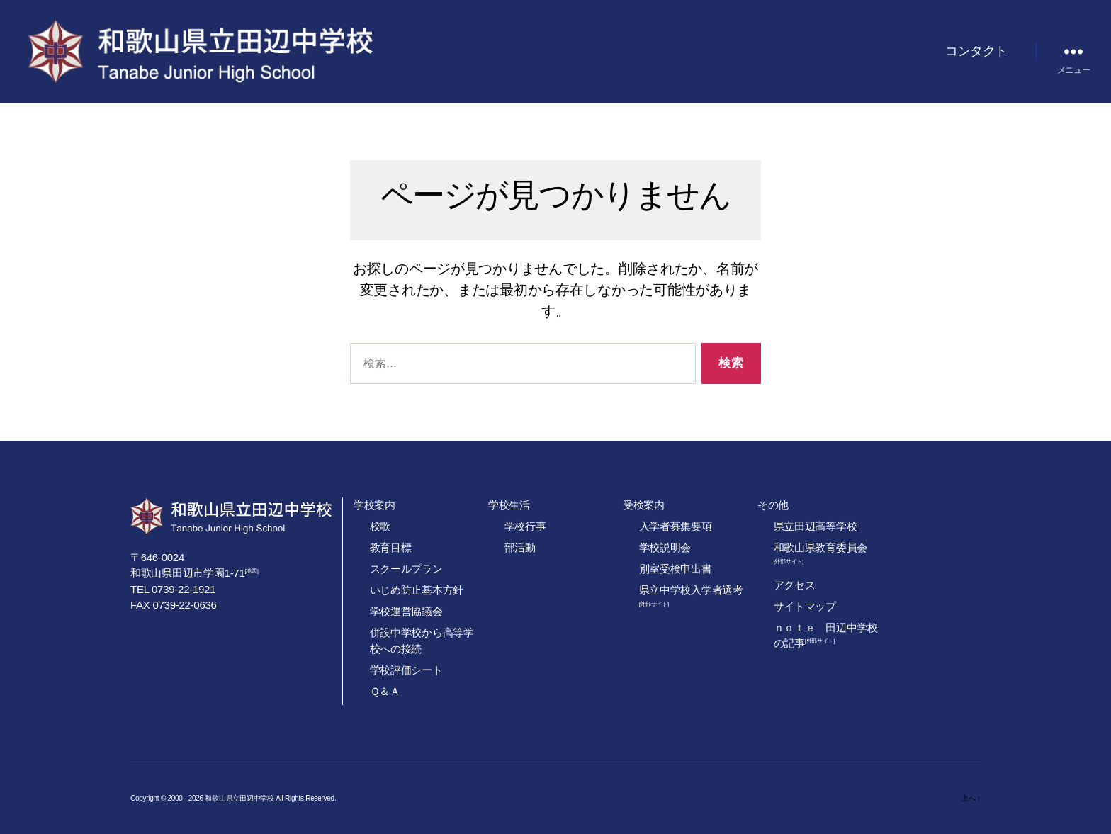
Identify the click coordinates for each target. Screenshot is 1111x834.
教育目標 (391, 547)
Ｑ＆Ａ (385, 691)
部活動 (520, 547)
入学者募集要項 (675, 526)
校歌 (380, 526)
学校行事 (525, 526)
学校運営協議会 (406, 611)
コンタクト (976, 51)
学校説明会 (665, 547)
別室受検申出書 (675, 569)
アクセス (795, 585)
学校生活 (509, 505)
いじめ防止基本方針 (417, 590)
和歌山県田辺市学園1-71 (187, 573)
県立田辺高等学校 (815, 526)
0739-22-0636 (184, 605)
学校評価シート (406, 670)
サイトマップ (805, 606)
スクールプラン (406, 569)
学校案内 (374, 505)
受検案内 (644, 505)
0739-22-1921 (183, 589)
